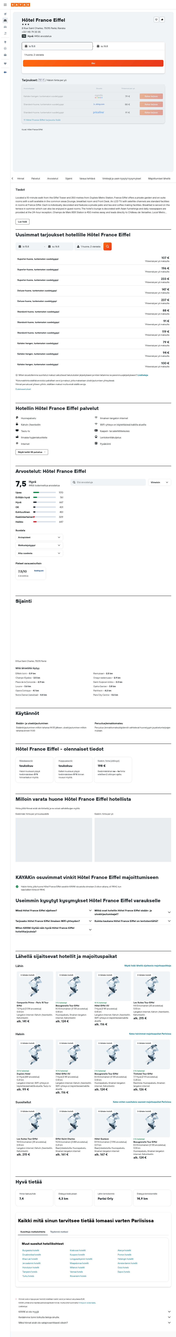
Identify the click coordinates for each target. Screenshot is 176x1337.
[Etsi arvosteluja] (111, 474)
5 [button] (53, 81)
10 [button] (39, 89)
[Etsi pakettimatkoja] (5, 33)
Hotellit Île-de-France (85, 1330)
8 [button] (75, 81)
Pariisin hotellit (124, 1330)
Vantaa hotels (76, 1263)
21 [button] (68, 96)
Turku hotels (28, 1268)
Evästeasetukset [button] (23, 381)
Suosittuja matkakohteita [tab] (32, 1223)
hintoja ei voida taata (86, 1295)
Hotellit (33, 1330)
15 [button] (76, 89)
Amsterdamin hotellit (127, 1255)
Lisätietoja (143, 367)
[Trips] (5, 64)
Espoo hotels (124, 1263)
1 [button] (75, 74)
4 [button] (46, 81)
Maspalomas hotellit (79, 1255)
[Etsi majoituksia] (5, 20)
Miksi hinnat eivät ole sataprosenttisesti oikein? (95, 1315)
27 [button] (61, 103)
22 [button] (75, 96)
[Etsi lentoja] (5, 14)
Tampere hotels (29, 1263)
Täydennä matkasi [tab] (59, 1223)
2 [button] (83, 74)
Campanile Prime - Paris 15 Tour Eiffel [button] (32, 996)
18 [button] (46, 96)
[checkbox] (31, 565)
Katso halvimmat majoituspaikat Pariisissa (150, 1025)
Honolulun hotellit (30, 1259)
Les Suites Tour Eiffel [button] (143, 994)
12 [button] (54, 89)
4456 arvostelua (42, 36)
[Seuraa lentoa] (5, 48)
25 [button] (46, 103)
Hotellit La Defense (106, 1330)
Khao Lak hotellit (30, 1251)
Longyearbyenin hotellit (81, 1251)
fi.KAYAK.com (21, 1330)
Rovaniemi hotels (78, 1268)
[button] (5, 4)
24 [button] (39, 103)
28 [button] (68, 103)
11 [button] (46, 89)
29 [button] (75, 103)
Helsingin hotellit (125, 1251)
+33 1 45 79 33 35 (31, 31)
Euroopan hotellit (47, 1330)
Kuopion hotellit (77, 1246)
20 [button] (61, 96)
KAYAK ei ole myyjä (95, 1304)
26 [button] (53, 103)
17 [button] (39, 96)
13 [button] (61, 89)
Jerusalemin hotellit (31, 1255)
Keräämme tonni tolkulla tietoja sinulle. (95, 1309)
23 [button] (83, 96)
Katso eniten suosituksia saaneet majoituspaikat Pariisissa (142, 1094)
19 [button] (54, 96)
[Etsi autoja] (5, 27)
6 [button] (61, 81)
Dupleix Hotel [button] (23, 1065)
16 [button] (83, 89)
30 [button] (82, 103)
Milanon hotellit (77, 1259)
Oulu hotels (123, 1259)
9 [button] (83, 81)
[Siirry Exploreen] (5, 42)
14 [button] (68, 89)
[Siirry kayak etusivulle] (20, 5)
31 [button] (39, 111)
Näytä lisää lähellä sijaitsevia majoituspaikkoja (147, 957)
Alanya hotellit (124, 1242)
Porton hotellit (124, 1246)
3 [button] (39, 81)
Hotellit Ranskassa (65, 1330)
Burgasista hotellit (30, 1242)
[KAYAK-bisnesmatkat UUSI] (5, 55)
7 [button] (68, 81)
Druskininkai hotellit (31, 1246)
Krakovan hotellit (78, 1242)
